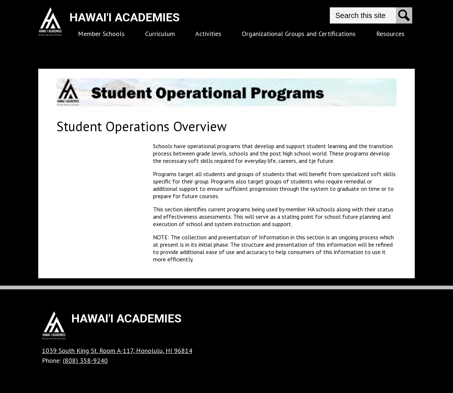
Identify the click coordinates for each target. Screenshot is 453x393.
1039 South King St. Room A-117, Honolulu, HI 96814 (117, 350)
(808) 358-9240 (85, 360)
